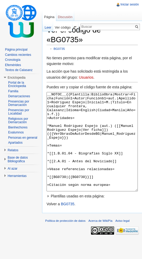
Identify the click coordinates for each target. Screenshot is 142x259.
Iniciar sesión (129, 4)
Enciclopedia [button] (17, 77)
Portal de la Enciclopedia (17, 84)
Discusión (65, 17)
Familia (13, 91)
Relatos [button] (13, 150)
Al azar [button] (12, 168)
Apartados (15, 142)
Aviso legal (122, 240)
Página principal (16, 49)
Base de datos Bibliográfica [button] (18, 159)
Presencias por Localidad (18, 112)
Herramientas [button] (17, 176)
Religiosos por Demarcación (18, 120)
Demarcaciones (19, 96)
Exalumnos (16, 132)
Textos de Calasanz (19, 70)
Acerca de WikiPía (100, 240)
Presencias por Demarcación (18, 103)
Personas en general (22, 137)
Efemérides (13, 65)
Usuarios (86, 77)
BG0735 (59, 48)
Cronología (13, 60)
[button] (92, 216)
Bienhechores (17, 127)
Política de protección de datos (65, 240)
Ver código (62, 27)
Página (49, 17)
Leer (48, 27)
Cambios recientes (18, 55)
